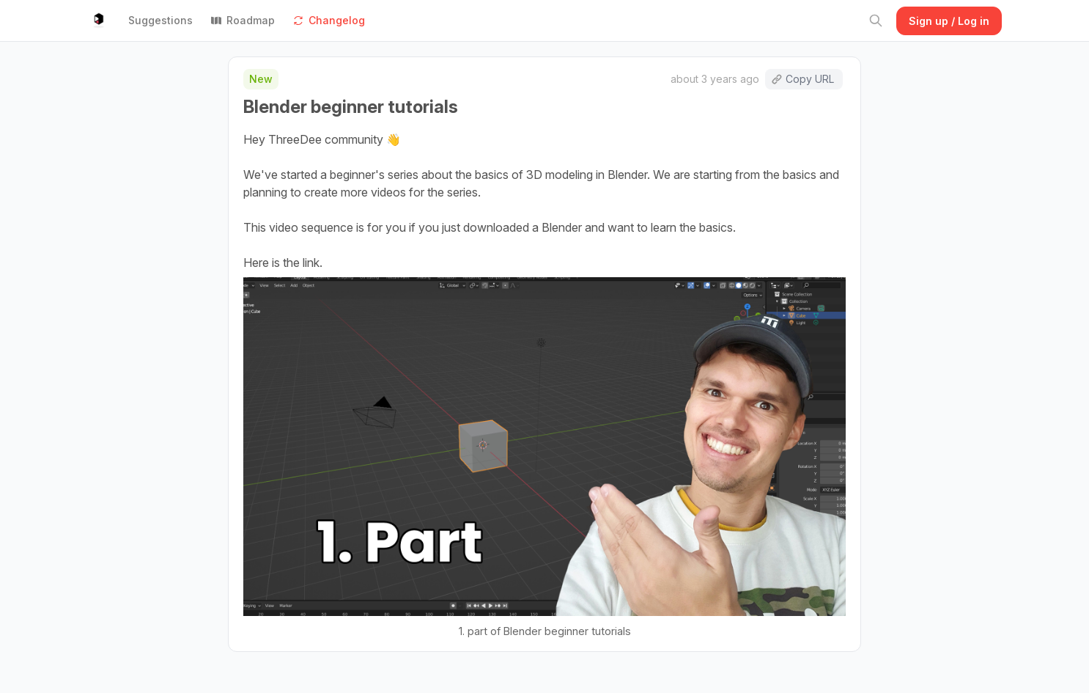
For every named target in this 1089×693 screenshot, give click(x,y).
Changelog (328, 20)
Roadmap (242, 20)
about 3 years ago (715, 79)
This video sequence (298, 227)
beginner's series (374, 174)
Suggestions (160, 20)
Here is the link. (282, 262)
